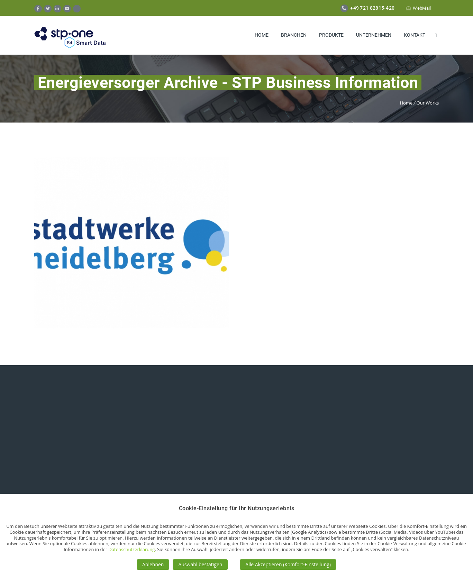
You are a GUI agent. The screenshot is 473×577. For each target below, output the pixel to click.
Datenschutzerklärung (131, 549)
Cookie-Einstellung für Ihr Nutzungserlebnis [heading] (236, 508)
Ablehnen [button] (153, 564)
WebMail (418, 8)
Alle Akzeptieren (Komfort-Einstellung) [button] (288, 564)
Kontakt (414, 35)
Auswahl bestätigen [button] (200, 564)
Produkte (331, 35)
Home (262, 35)
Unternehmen (373, 35)
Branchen (294, 35)
